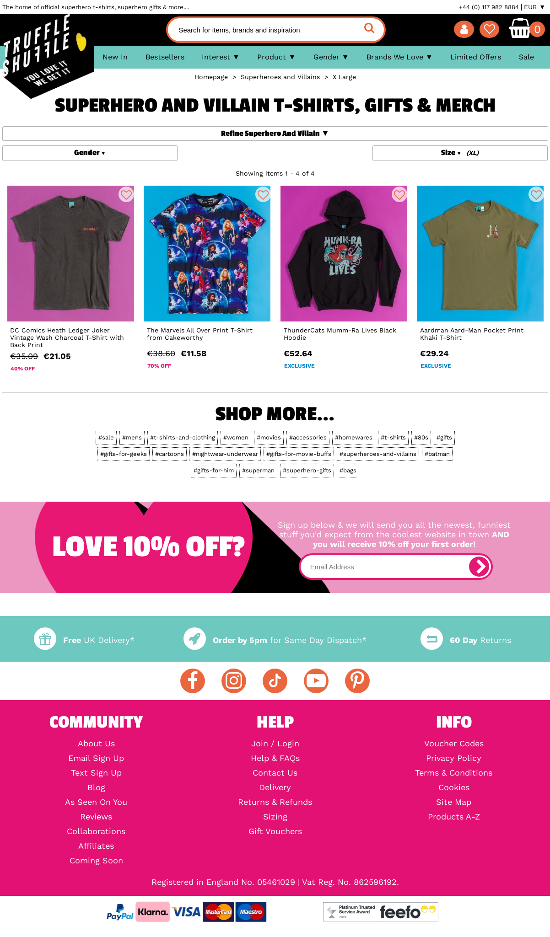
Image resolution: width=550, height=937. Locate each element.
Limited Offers (475, 57)
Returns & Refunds (275, 802)
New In (115, 57)
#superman (258, 470)
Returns (466, 640)
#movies (269, 437)
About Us (96, 743)
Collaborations (96, 831)
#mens (132, 437)
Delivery (275, 787)
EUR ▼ (534, 7)
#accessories (308, 437)
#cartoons (169, 453)
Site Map (453, 802)
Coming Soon (96, 861)
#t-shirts (393, 437)
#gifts (444, 437)
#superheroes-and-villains (378, 453)
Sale (526, 57)
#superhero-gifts (307, 470)
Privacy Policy (453, 758)
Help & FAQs (275, 758)
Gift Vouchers (275, 831)
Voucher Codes (454, 743)
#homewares (353, 437)
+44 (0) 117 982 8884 (489, 7)
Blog (96, 787)
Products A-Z (454, 817)
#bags (348, 470)
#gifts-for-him (214, 470)
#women (235, 437)
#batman (437, 453)
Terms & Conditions (453, 773)
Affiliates (96, 846)
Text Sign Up (96, 773)
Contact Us (275, 773)
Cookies (453, 787)
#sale (106, 437)
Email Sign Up (96, 758)
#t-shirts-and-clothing (182, 437)
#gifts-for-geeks (123, 453)
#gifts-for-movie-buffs (298, 453)
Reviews (96, 817)
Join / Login (275, 743)
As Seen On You (96, 802)
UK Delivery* (84, 640)
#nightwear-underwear (225, 453)
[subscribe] (479, 567)
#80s (421, 437)
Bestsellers (165, 57)
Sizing (275, 817)
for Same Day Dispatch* (275, 640)
